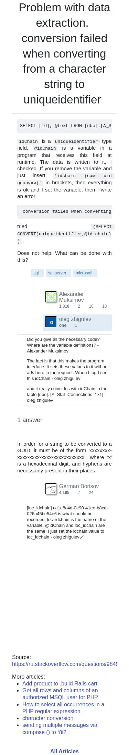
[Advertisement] (64, 603)
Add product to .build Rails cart (59, 683)
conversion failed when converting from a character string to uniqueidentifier (64, 69)
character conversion (48, 718)
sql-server (57, 273)
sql (36, 273)
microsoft (84, 273)
